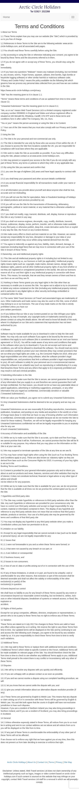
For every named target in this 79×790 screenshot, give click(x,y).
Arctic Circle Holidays (16, 762)
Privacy (59, 762)
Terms (51, 762)
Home (6, 17)
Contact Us (42, 762)
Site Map (68, 762)
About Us (31, 762)
